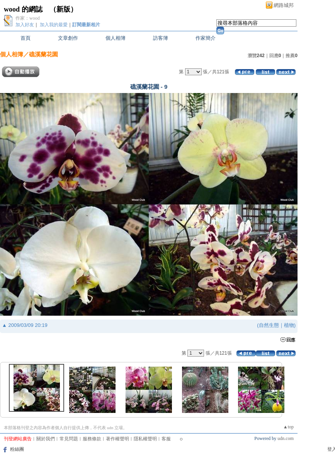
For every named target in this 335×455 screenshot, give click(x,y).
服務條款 (92, 438)
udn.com (285, 438)
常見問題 (69, 438)
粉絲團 (17, 449)
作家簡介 (206, 38)
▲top (288, 427)
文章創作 (68, 38)
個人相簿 (115, 38)
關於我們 (45, 438)
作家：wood (27, 18)
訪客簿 (160, 38)
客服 (166, 438)
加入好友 (24, 24)
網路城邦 (284, 5)
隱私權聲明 (145, 438)
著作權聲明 (117, 438)
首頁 (25, 38)
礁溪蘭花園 (43, 54)
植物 (289, 325)
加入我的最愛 (54, 24)
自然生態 (269, 325)
